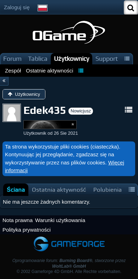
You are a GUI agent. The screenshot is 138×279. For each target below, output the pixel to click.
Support (106, 58)
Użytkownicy (71, 58)
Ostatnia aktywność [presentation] (59, 189)
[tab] (15, 190)
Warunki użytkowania (60, 220)
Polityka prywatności (26, 230)
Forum (12, 58)
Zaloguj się (17, 7)
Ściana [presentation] (16, 189)
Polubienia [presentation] (107, 189)
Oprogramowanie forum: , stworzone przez (69, 263)
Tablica (38, 58)
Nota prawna (17, 220)
